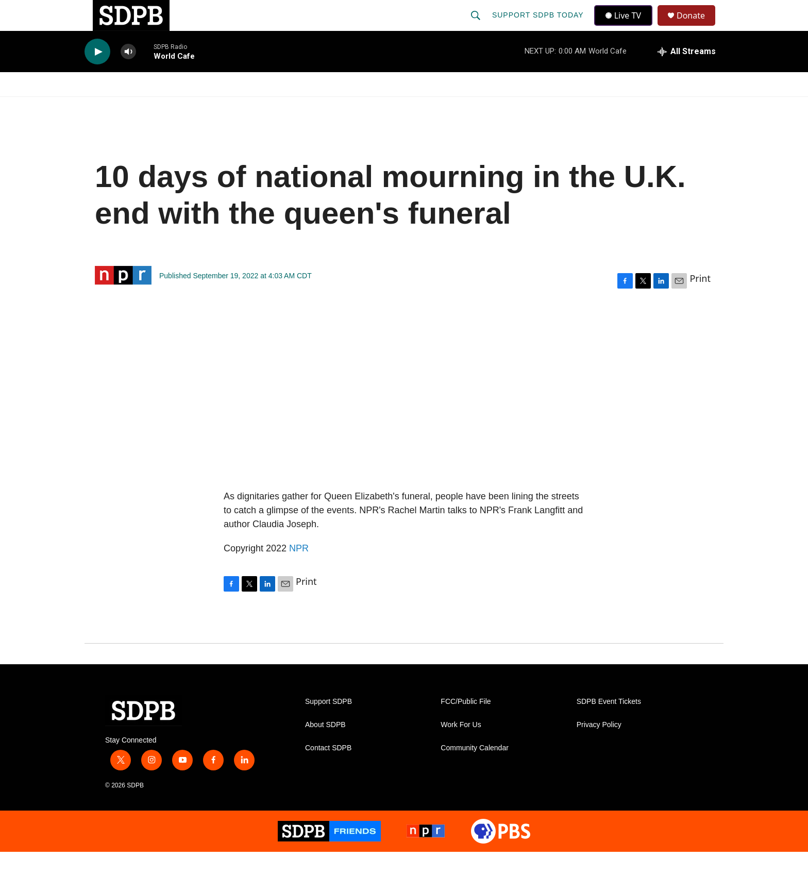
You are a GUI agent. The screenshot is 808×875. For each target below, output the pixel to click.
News (178, 107)
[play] (97, 75)
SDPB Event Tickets (609, 725)
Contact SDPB (328, 771)
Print (700, 301)
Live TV (626, 27)
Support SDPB (328, 725)
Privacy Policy (599, 748)
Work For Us (461, 748)
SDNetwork (671, 107)
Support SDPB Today (539, 27)
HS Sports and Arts (256, 107)
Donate (697, 27)
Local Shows (420, 107)
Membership (498, 107)
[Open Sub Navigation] (151, 107)
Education (345, 107)
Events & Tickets (585, 107)
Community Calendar (475, 771)
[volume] (128, 75)
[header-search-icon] (476, 26)
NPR (299, 571)
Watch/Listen (114, 107)
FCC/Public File (466, 725)
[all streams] (686, 74)
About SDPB (325, 748)
